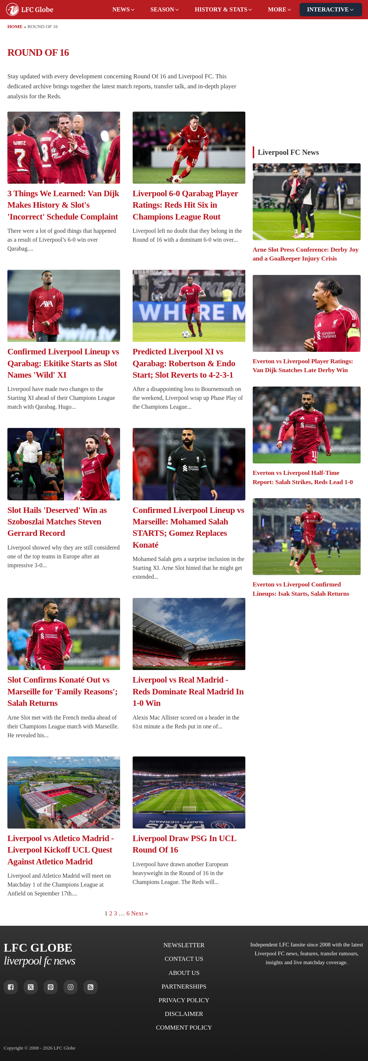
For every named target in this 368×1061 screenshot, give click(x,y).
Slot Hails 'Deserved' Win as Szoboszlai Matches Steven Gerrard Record (57, 521)
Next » (139, 913)
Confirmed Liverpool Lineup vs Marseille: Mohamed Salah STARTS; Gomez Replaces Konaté (188, 527)
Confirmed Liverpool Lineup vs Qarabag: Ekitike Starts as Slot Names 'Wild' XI (63, 363)
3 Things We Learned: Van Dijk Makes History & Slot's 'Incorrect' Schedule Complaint (63, 204)
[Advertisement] (307, 91)
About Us (184, 972)
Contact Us (184, 958)
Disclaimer (184, 1013)
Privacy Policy (184, 1000)
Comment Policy (184, 1027)
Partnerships (183, 986)
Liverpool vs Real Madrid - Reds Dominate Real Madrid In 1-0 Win (188, 691)
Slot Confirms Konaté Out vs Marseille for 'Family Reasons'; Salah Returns (62, 691)
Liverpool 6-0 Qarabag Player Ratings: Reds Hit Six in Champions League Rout (185, 204)
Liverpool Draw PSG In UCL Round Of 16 (184, 843)
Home (15, 26)
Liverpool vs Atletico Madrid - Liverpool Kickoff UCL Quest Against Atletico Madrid (60, 849)
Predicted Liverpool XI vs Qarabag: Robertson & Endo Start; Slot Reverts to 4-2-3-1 (184, 363)
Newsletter (183, 945)
